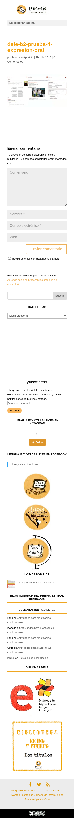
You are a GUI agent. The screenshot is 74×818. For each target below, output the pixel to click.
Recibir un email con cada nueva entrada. (35, 258)
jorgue (11, 657)
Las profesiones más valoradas (37, 582)
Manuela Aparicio (22, 57)
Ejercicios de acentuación (33, 657)
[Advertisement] (39, 117)
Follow (37, 442)
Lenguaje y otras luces (25, 464)
